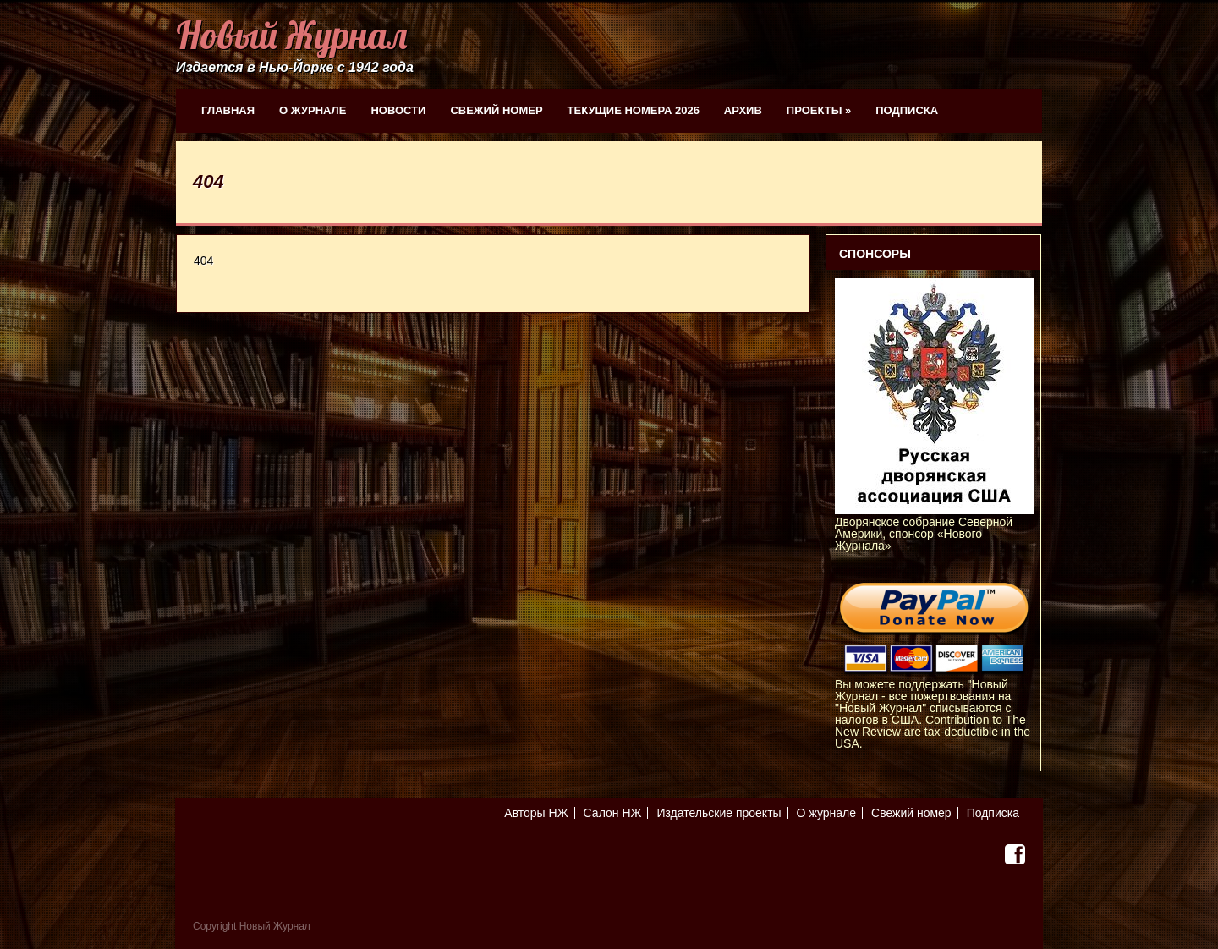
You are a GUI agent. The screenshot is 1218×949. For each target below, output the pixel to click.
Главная (228, 110)
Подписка (906, 110)
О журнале (312, 110)
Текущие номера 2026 (634, 110)
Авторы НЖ (536, 813)
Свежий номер (496, 110)
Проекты (819, 110)
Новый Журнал (291, 35)
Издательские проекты (718, 813)
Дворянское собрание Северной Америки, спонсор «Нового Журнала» (934, 527)
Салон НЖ (613, 813)
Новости (397, 110)
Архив (743, 110)
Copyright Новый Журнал (251, 926)
